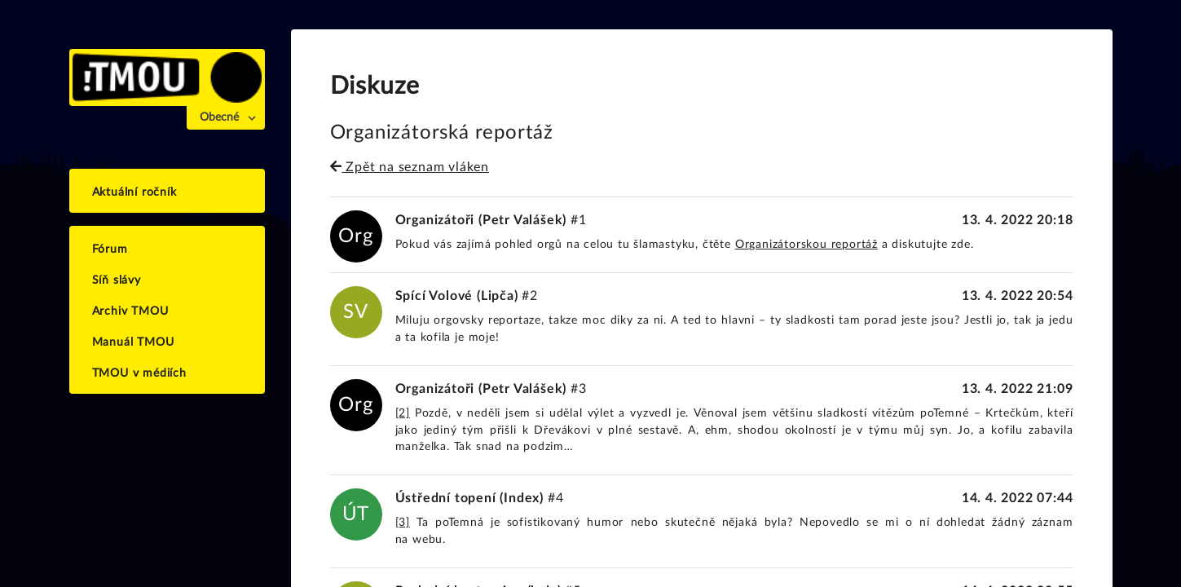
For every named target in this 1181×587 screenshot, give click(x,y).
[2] (402, 413)
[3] (402, 522)
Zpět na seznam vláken (409, 167)
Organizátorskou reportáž (806, 244)
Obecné (219, 117)
